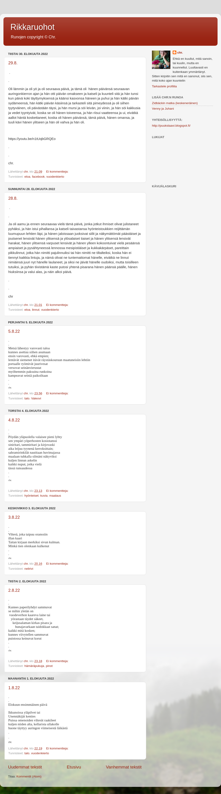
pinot (49, 666)
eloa (27, 176)
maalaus (55, 495)
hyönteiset (31, 495)
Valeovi (36, 398)
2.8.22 (14, 590)
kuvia (44, 495)
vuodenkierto (55, 176)
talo (26, 398)
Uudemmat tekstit (25, 767)
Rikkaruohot (32, 27)
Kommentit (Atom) (28, 776)
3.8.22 (14, 517)
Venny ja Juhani (163, 108)
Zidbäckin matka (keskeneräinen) (175, 103)
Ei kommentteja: (57, 171)
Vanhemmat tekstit (124, 767)
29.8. (12, 63)
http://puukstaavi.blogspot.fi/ (171, 125)
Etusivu (74, 767)
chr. (180, 52)
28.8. (12, 198)
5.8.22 (14, 331)
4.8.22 (14, 420)
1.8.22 (14, 688)
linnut (35, 309)
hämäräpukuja (34, 666)
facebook (38, 176)
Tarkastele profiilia (164, 86)
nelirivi (28, 568)
